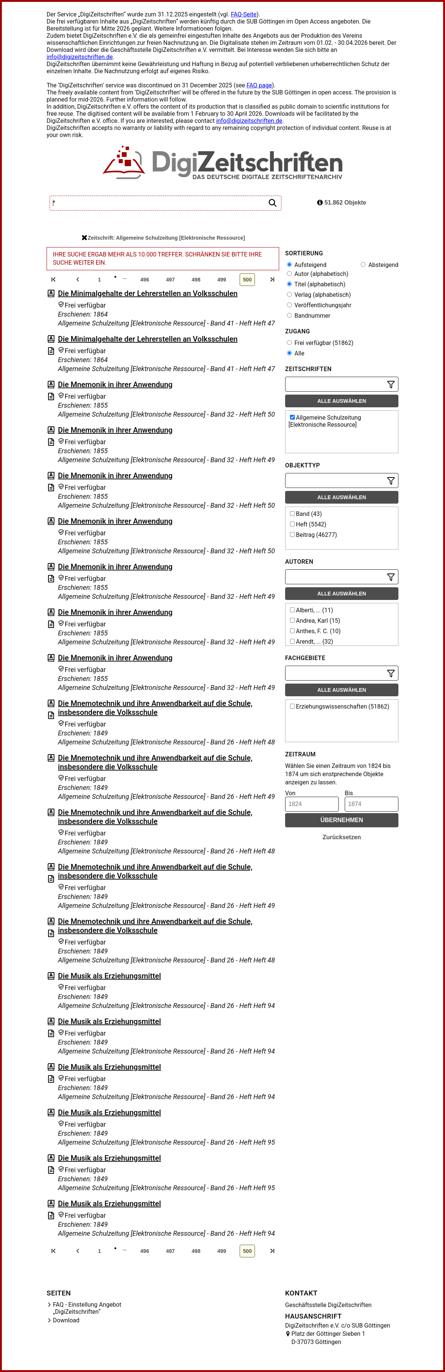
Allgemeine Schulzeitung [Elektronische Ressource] (324, 421)
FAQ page (259, 85)
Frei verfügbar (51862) (320, 342)
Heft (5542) (308, 524)
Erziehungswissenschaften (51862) (339, 706)
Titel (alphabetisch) (316, 284)
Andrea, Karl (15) (315, 620)
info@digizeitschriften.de (80, 56)
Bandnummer (308, 315)
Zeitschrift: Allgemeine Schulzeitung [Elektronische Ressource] (163, 238)
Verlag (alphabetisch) (319, 294)
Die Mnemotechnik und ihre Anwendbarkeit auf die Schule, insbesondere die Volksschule (155, 708)
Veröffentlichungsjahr (319, 305)
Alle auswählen (342, 401)
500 (247, 280)
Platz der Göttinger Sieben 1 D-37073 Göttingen (328, 1337)
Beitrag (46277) (313, 534)
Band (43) (306, 513)
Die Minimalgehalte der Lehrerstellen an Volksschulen (147, 293)
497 (170, 280)
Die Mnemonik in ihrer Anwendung (115, 384)
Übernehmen (342, 820)
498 (196, 280)
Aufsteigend (306, 264)
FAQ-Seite (243, 14)
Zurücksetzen (341, 837)
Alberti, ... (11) (311, 610)
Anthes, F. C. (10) (315, 631)
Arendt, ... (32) (311, 641)
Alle (295, 353)
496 (145, 280)
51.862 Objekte (341, 202)
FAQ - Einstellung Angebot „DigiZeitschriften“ (87, 1308)
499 (221, 280)
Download (66, 1320)
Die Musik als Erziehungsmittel (109, 975)
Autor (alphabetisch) (317, 273)
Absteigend (379, 264)
